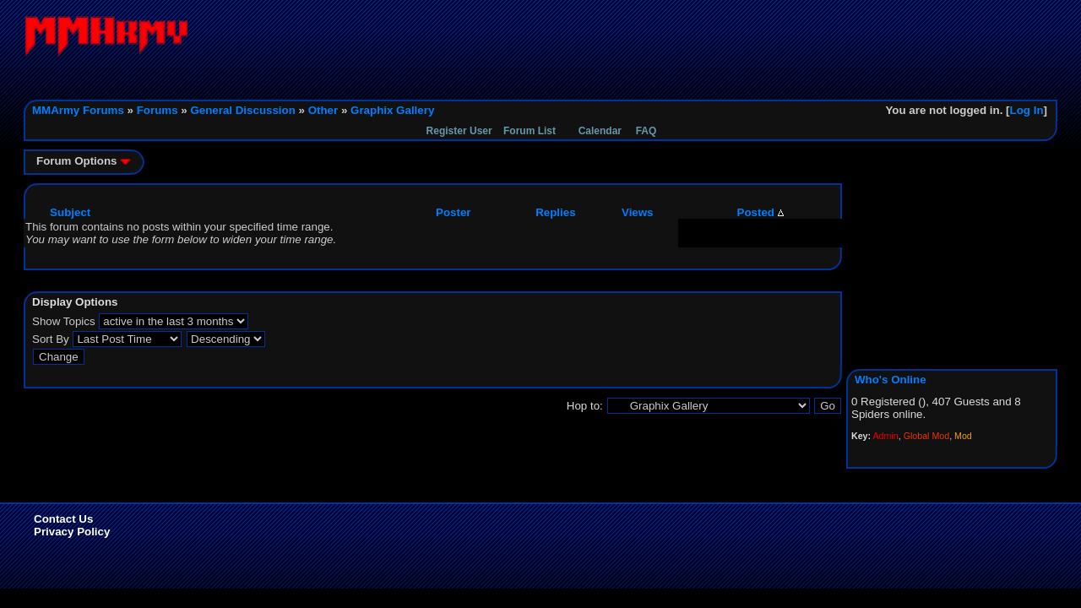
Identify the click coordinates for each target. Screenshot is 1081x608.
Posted (760, 212)
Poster (453, 212)
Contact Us (63, 519)
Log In (1027, 110)
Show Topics (63, 321)
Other (323, 110)
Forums (157, 110)
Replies (555, 212)
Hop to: (585, 405)
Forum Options (83, 161)
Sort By (50, 339)
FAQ (646, 131)
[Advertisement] (750, 53)
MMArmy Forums (78, 110)
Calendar (600, 131)
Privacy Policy (72, 531)
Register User (459, 131)
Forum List (529, 131)
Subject (70, 212)
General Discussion (242, 110)
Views (638, 212)
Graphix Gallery (392, 110)
